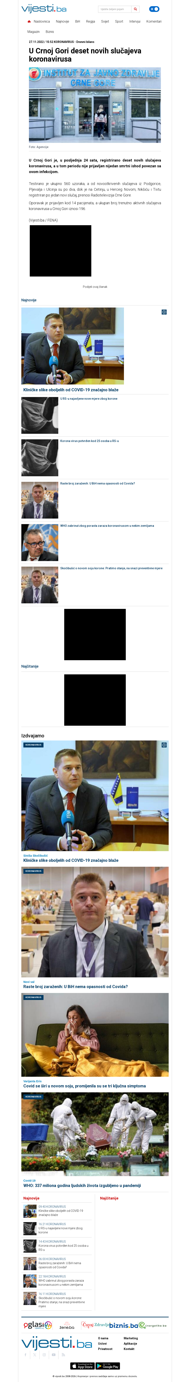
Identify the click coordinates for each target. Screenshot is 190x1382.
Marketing (131, 1338)
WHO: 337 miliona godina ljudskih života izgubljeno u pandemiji (82, 1185)
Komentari (154, 21)
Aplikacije (130, 1343)
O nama (103, 1338)
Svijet (105, 21)
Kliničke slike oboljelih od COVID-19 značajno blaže (70, 389)
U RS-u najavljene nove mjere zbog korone (88, 398)
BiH (77, 21)
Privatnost (105, 1349)
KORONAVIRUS (33, 745)
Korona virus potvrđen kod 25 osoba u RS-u (89, 441)
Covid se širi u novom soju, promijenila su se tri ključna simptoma (84, 1086)
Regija (90, 21)
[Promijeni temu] (154, 9)
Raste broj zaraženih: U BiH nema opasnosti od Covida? (97, 483)
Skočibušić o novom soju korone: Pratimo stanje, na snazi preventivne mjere (111, 568)
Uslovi (102, 1343)
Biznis (50, 32)
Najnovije (62, 21)
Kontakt (129, 1349)
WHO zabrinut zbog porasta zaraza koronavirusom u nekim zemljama (107, 525)
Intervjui (134, 21)
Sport (119, 21)
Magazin (33, 32)
